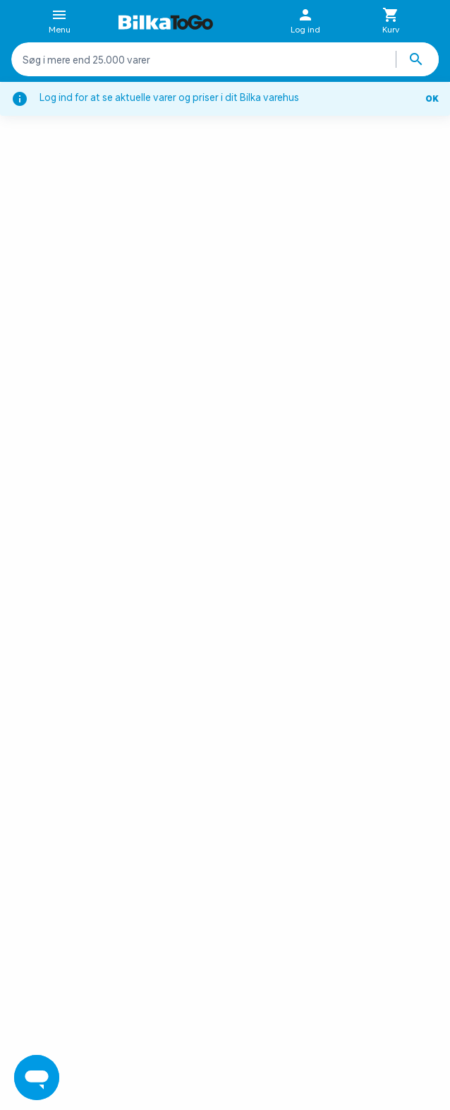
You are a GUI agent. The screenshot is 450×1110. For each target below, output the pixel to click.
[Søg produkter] (417, 59)
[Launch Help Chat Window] (36, 1077)
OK (432, 98)
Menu (60, 22)
